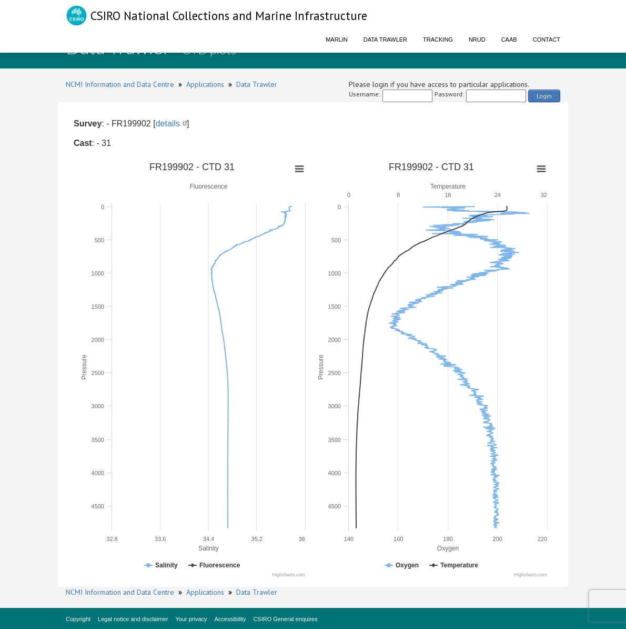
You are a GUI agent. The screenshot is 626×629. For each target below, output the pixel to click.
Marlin (337, 39)
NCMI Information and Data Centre (120, 84)
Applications (205, 84)
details (168, 123)
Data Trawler (385, 39)
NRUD (477, 39)
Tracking (438, 39)
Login (544, 96)
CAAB (509, 39)
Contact (546, 39)
